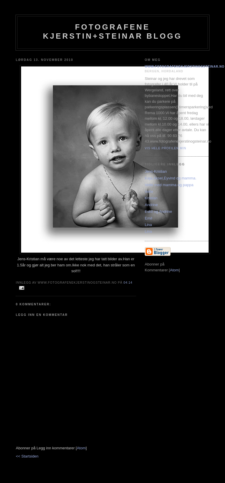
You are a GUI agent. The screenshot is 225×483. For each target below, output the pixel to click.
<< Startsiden (27, 456)
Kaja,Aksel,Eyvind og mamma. (170, 178)
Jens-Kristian (156, 171)
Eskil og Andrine (158, 211)
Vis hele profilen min (165, 148)
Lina (148, 224)
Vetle (149, 191)
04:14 (128, 282)
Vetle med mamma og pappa (169, 185)
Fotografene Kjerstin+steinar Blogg (112, 31)
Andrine (151, 205)
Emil (148, 218)
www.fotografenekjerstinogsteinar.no (184, 66)
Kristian (151, 198)
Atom (81, 448)
